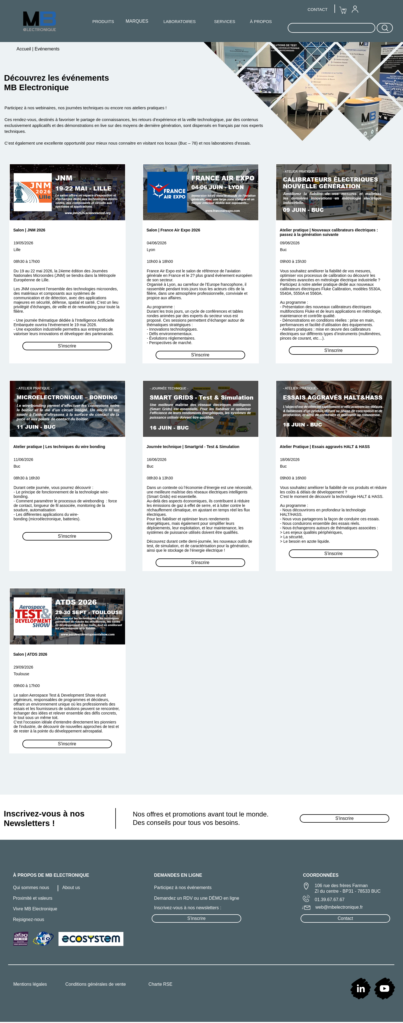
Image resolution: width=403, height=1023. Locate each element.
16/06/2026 (157, 459)
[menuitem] (355, 9)
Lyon (151, 249)
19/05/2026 (23, 243)
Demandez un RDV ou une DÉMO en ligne (196, 898)
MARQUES (137, 21)
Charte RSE (160, 984)
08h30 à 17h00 (27, 261)
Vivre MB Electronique (35, 908)
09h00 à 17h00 (27, 685)
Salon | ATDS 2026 (30, 654)
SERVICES (224, 21)
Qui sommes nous (31, 887)
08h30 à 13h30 (160, 478)
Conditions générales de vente (95, 984)
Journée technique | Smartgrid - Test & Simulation (193, 446)
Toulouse (21, 674)
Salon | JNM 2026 (29, 230)
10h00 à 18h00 (160, 261)
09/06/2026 (290, 243)
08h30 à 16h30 (27, 478)
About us (71, 887)
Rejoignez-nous (28, 919)
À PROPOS (261, 21)
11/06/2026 (23, 459)
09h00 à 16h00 (293, 478)
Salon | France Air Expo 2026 (173, 230)
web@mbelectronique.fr (339, 907)
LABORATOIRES (179, 21)
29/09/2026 (23, 667)
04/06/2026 (157, 243)
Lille (17, 249)
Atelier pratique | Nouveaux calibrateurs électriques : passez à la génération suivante (329, 232)
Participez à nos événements (183, 887)
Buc (283, 249)
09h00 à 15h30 (293, 261)
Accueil (24, 49)
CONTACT (317, 9)
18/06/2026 (290, 459)
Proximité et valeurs (33, 898)
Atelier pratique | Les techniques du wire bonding (59, 446)
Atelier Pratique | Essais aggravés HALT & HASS (325, 446)
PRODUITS (103, 21)
